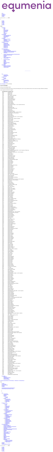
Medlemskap (5, 52)
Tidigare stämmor (6, 67)
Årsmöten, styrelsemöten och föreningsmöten (10, 51)
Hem (1, 83)
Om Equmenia (6, 74)
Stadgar (5, 60)
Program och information (7, 65)
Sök (8, 17)
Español (3, 21)
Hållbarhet (5, 63)
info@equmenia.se (21, 380)
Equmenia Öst (7, 422)
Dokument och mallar (7, 59)
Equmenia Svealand (6, 44)
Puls (4, 29)
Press (4, 81)
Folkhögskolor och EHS (7, 40)
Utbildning (3, 38)
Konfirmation (5, 31)
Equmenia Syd (6, 47)
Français (3, 449)
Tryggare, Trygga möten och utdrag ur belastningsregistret (12, 54)
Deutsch (3, 22)
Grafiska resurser (6, 432)
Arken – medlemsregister (7, 57)
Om (2, 13)
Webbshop (5, 395)
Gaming (5, 33)
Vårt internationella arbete (7, 35)
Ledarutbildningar (6, 41)
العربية (3, 450)
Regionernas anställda (7, 438)
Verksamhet (3, 27)
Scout (4, 28)
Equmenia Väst (6, 46)
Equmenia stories (6, 75)
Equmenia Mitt (6, 43)
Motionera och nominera (7, 66)
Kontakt (3, 79)
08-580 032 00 (17, 380)
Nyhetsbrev (5, 76)
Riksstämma (4, 83)
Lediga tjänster (4, 384)
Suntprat (5, 78)
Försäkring (5, 55)
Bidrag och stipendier (7, 62)
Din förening (4, 14)
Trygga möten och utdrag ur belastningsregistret (10, 428)
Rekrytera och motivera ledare (8, 429)
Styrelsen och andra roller (7, 50)
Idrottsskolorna (6, 36)
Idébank (3, 16)
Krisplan (5, 56)
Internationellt (4, 34)
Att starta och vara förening (7, 427)
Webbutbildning (7, 417)
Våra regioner (5, 418)
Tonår (4, 32)
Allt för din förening (6, 49)
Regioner (3, 385)
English (3, 20)
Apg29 (5, 37)
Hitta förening (6, 82)
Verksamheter (5, 403)
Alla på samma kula (8, 411)
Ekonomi (5, 61)
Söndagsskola (7, 406)
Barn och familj (6, 30)
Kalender (3, 15)
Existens (5, 77)
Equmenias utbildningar (8, 414)
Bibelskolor (5, 39)
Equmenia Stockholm (7, 45)
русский (3, 24)
